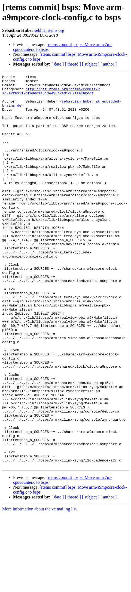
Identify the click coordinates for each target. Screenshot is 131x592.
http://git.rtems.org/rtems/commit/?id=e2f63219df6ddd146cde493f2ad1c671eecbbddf (51, 95)
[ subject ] (90, 64)
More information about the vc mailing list (39, 587)
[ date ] (57, 64)
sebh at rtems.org (49, 30)
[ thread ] (73, 64)
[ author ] (108, 64)
